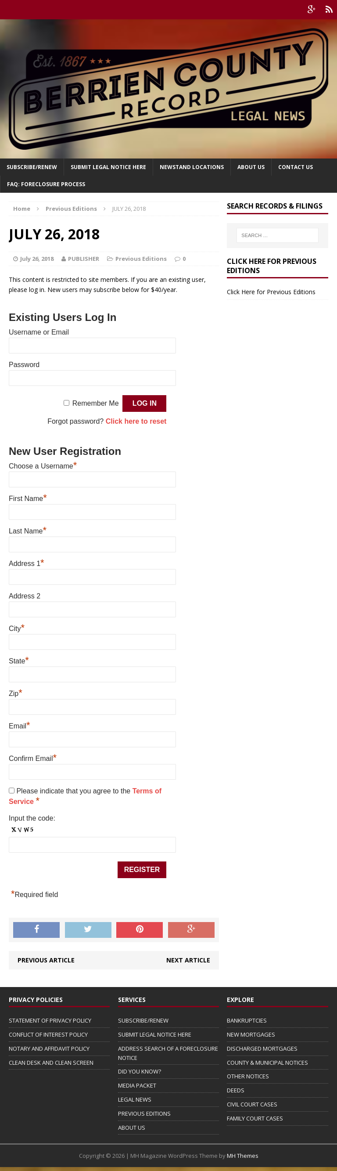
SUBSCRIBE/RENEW (143, 1020)
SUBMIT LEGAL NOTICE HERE (108, 167)
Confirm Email (33, 758)
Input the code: (32, 818)
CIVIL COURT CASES (252, 1104)
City (17, 628)
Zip (15, 693)
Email (19, 726)
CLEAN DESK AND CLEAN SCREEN (51, 1063)
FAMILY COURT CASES (255, 1118)
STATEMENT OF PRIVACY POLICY (50, 1020)
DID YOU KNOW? (139, 1071)
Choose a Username (43, 466)
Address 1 (26, 563)
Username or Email (39, 332)
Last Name (28, 531)
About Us (251, 167)
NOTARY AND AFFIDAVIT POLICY (49, 1048)
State (19, 661)
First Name (28, 498)
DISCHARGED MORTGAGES (262, 1048)
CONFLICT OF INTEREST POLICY (48, 1034)
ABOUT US (131, 1127)
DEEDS (235, 1090)
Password (24, 364)
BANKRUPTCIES (247, 1020)
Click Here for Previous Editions (271, 292)
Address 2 (24, 596)
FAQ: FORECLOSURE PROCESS (46, 184)
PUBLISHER (83, 259)
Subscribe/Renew (32, 167)
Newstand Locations (192, 167)
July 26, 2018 (37, 259)
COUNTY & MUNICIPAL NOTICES (267, 1063)
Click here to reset (136, 421)
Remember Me (95, 403)
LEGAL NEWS (134, 1099)
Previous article (46, 960)
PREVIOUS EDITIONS (144, 1113)
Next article (188, 960)
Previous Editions (141, 259)
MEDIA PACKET (137, 1085)
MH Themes (242, 1156)
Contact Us (295, 167)
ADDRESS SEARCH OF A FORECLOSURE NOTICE (168, 1053)
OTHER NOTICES (248, 1076)
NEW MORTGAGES (251, 1034)
